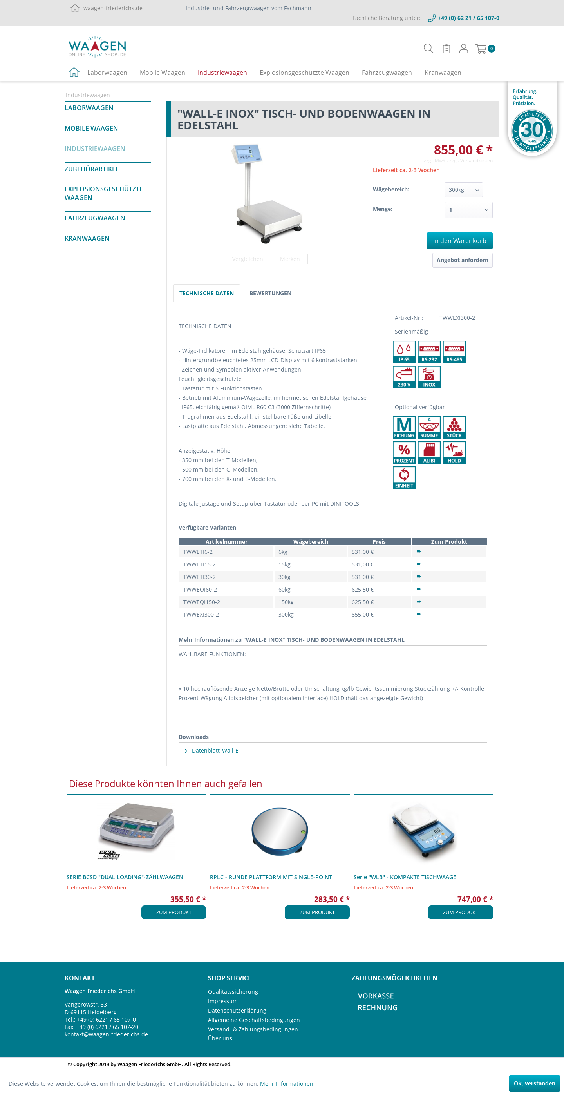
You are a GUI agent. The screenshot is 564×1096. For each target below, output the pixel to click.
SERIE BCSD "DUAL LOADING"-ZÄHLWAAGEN (125, 877)
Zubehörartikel (92, 169)
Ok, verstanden (534, 1083)
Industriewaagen (95, 148)
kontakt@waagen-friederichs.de (106, 1034)
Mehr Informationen (286, 1083)
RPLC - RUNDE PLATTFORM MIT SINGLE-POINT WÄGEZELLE (271, 877)
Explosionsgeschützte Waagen (104, 193)
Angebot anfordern (462, 260)
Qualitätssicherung (233, 991)
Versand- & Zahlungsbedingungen (253, 1029)
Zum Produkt (174, 912)
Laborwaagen (89, 107)
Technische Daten (206, 293)
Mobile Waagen (91, 128)
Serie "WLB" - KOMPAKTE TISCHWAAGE (405, 877)
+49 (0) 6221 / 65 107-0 (106, 1019)
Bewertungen (270, 293)
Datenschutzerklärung (237, 1010)
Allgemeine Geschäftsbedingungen (254, 1019)
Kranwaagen (87, 238)
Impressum (223, 1001)
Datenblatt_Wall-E (212, 750)
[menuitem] (429, 48)
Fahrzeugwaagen (95, 218)
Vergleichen (247, 259)
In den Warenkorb (459, 240)
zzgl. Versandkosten (471, 160)
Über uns (220, 1038)
